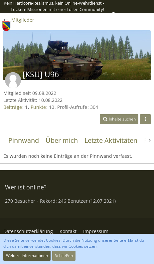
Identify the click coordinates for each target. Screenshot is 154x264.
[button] (147, 16)
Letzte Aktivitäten (110, 140)
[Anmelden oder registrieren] (130, 16)
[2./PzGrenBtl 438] (6, 26)
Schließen (64, 255)
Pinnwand (23, 140)
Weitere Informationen (27, 255)
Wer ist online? (26, 187)
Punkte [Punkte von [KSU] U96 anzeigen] (38, 107)
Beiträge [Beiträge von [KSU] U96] (12, 107)
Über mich (62, 140)
